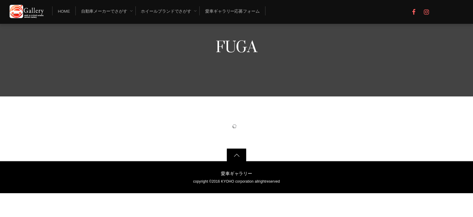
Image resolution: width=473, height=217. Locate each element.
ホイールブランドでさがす (166, 11)
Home (64, 11)
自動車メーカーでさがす (104, 11)
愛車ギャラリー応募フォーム (232, 11)
